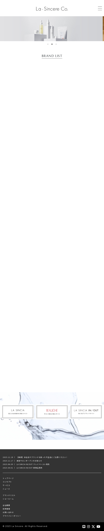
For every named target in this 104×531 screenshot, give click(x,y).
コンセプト (7, 482)
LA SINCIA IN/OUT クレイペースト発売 (33, 464)
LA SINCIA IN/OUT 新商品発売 (30, 468)
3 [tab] (56, 45)
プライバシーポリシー (12, 516)
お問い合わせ (8, 512)
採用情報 (6, 509)
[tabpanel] (52, 28)
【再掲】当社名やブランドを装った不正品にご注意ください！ (42, 457)
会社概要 (6, 505)
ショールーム (8, 499)
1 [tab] (48, 45)
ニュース (6, 489)
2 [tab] (52, 45)
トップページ (8, 478)
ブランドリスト (9, 495)
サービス (6, 485)
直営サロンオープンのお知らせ (29, 461)
